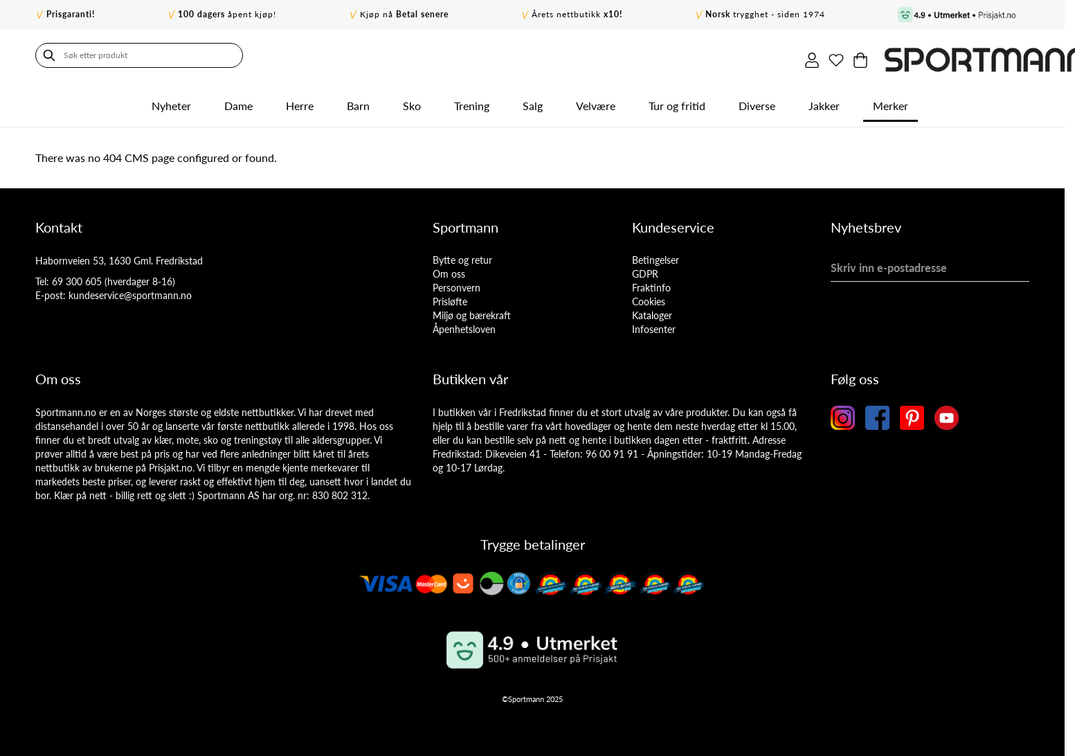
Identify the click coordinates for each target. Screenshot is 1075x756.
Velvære (595, 101)
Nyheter (171, 101)
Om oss (449, 270)
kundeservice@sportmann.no (130, 291)
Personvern (456, 283)
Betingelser (655, 256)
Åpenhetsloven (464, 325)
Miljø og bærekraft (472, 311)
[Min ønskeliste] (992, 55)
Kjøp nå (404, 14)
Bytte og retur (462, 256)
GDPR (645, 270)
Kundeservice (673, 223)
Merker (890, 101)
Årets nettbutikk (577, 14)
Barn (358, 101)
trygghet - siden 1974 (765, 14)
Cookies (648, 297)
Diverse (757, 101)
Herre (300, 101)
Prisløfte (450, 297)
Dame (238, 101)
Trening (471, 101)
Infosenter (654, 325)
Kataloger (652, 311)
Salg (533, 101)
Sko (412, 101)
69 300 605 (77, 277)
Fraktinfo (651, 283)
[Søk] (49, 55)
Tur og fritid (677, 101)
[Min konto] (963, 55)
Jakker (824, 101)
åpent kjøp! (227, 14)
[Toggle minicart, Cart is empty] (1021, 55)
